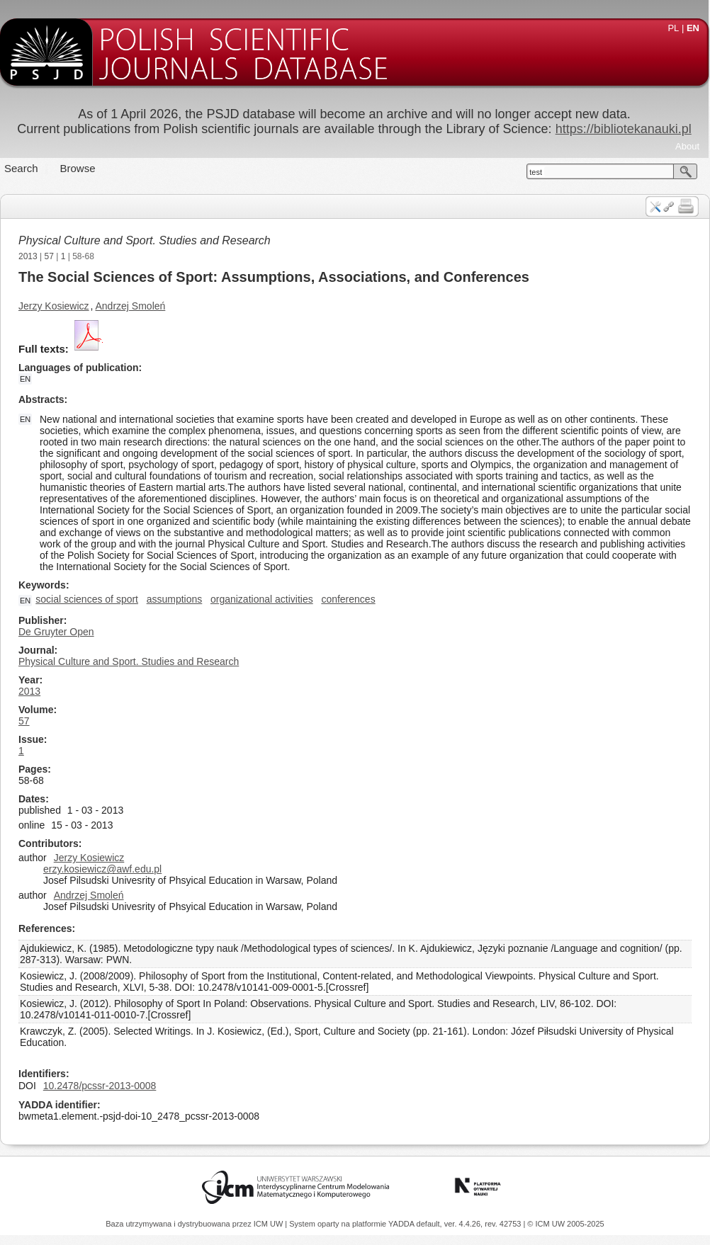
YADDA (402, 1224)
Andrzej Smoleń (131, 306)
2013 (28, 256)
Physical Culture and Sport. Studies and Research (144, 240)
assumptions (175, 599)
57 (49, 256)
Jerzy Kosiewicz (53, 306)
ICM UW (270, 1224)
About (687, 146)
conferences (348, 599)
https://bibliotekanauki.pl (624, 129)
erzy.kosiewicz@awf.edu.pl (102, 869)
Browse (78, 168)
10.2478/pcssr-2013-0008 (100, 1085)
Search (21, 168)
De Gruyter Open (56, 631)
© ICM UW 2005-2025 (565, 1224)
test (535, 172)
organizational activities (261, 599)
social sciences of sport (86, 599)
